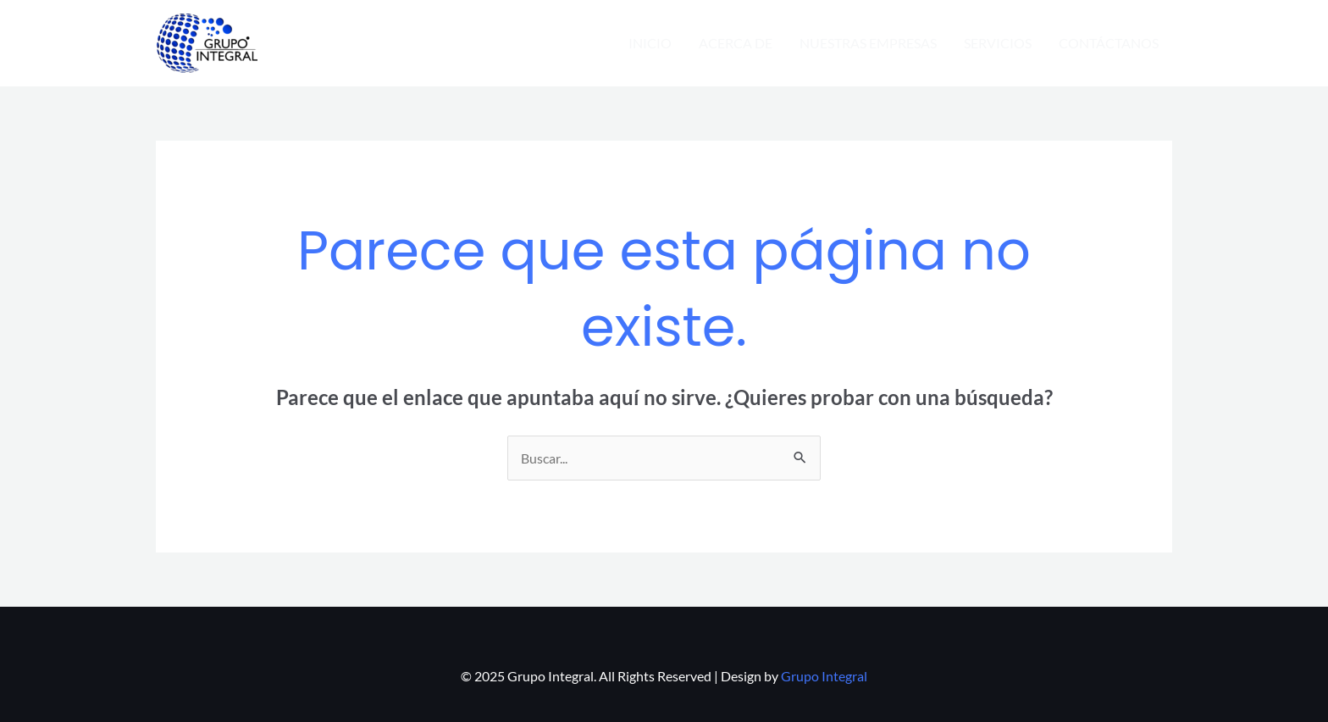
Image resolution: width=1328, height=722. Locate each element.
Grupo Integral (824, 676)
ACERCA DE (735, 43)
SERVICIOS (998, 43)
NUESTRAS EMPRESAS (868, 43)
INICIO (650, 43)
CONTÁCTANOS (1109, 43)
